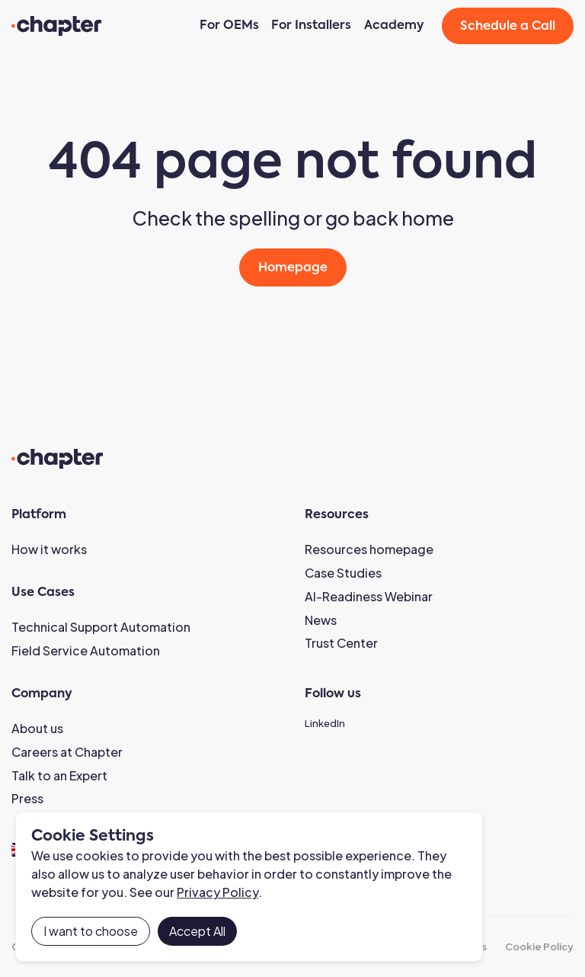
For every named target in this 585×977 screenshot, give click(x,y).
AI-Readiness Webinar (369, 596)
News (321, 620)
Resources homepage (369, 549)
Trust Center (341, 643)
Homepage (293, 268)
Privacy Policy (217, 892)
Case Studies (343, 573)
